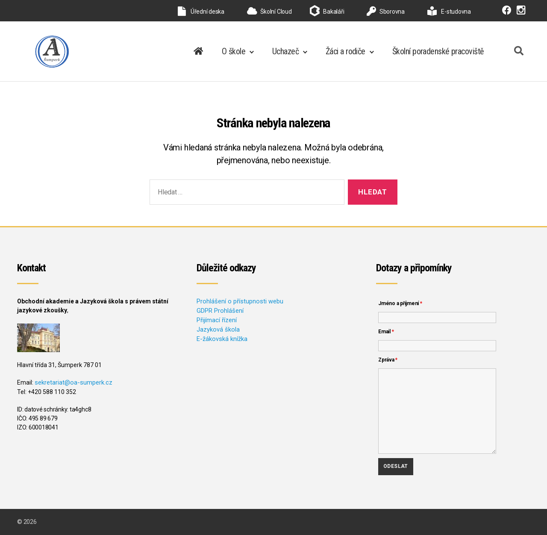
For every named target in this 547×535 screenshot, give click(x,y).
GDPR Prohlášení (219, 310)
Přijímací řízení (216, 319)
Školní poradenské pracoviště (438, 51)
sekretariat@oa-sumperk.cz (72, 382)
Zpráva (387, 360)
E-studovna (449, 11)
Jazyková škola (217, 328)
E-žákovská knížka (221, 337)
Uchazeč (285, 51)
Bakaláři (333, 11)
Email (386, 332)
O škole (233, 51)
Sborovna (386, 11)
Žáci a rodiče (345, 51)
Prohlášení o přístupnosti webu (238, 301)
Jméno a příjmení (400, 303)
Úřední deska (201, 11)
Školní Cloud (269, 11)
